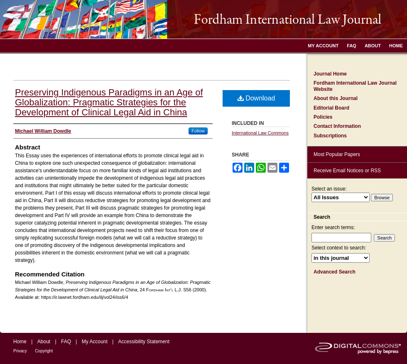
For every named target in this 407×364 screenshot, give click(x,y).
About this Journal (336, 98)
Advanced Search (335, 272)
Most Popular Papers (337, 154)
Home (20, 341)
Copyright (44, 351)
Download (256, 98)
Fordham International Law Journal (203, 19)
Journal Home (330, 74)
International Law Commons (260, 132)
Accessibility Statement (143, 341)
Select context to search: (338, 248)
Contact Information (337, 126)
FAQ (66, 341)
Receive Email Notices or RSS (347, 170)
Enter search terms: (333, 227)
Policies (323, 117)
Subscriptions (330, 136)
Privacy (20, 351)
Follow (198, 130)
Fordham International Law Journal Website (355, 86)
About (43, 341)
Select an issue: (329, 189)
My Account (95, 341)
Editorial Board (331, 108)
